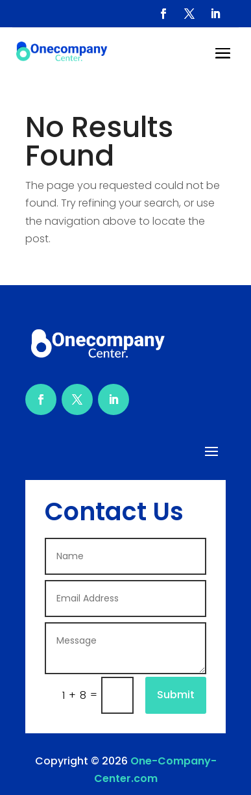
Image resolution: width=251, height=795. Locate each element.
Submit (176, 694)
